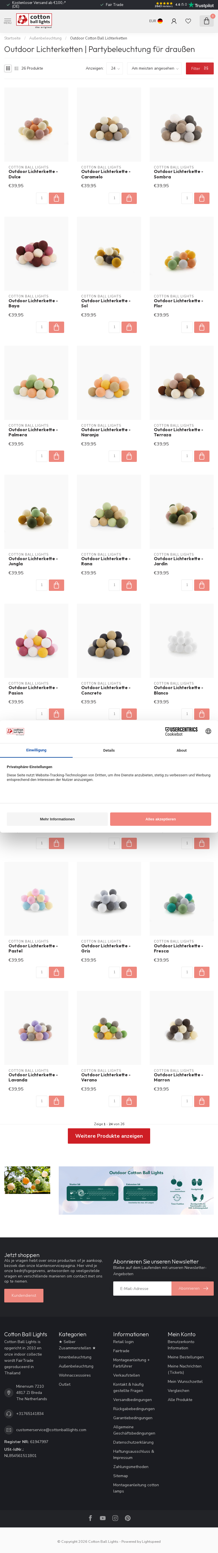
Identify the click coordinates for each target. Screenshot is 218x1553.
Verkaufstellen (126, 1375)
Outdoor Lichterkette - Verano (106, 1077)
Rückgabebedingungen (134, 1409)
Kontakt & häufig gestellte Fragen (128, 1387)
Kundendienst (24, 1295)
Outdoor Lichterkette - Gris (106, 948)
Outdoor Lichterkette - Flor (178, 303)
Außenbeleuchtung (45, 38)
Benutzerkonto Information (181, 1345)
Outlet (64, 1384)
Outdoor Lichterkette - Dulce (33, 174)
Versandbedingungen (132, 1399)
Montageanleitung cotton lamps (136, 1488)
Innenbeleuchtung (75, 1357)
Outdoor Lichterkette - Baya (33, 303)
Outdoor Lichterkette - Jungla (33, 561)
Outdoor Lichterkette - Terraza (178, 432)
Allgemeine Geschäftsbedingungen (134, 1430)
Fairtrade (121, 1351)
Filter (199, 68)
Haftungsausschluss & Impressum (133, 1454)
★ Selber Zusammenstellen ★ (77, 1345)
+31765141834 (30, 1413)
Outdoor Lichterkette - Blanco (178, 690)
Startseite (12, 38)
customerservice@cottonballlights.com (51, 1430)
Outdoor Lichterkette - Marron (178, 1077)
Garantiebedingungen (132, 1418)
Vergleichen (178, 1390)
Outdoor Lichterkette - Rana (106, 561)
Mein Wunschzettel (185, 1381)
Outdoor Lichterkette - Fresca (178, 948)
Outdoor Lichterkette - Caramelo (106, 174)
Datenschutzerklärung (133, 1442)
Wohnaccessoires (75, 1375)
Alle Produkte (180, 1399)
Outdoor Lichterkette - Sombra (178, 174)
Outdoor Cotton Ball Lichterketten (98, 38)
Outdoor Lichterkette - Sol (106, 303)
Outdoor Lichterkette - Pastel (33, 948)
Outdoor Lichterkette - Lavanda (33, 1077)
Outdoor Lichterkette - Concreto (106, 690)
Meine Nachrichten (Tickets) (185, 1369)
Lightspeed (151, 1541)
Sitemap (120, 1476)
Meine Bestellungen (186, 1357)
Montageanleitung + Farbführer (131, 1363)
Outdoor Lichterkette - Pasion (33, 690)
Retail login (123, 1341)
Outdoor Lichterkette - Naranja (106, 432)
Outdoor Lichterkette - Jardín (178, 561)
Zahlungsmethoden (130, 1466)
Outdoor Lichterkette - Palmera (33, 432)
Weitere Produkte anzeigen (109, 1136)
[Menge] (41, 198)
